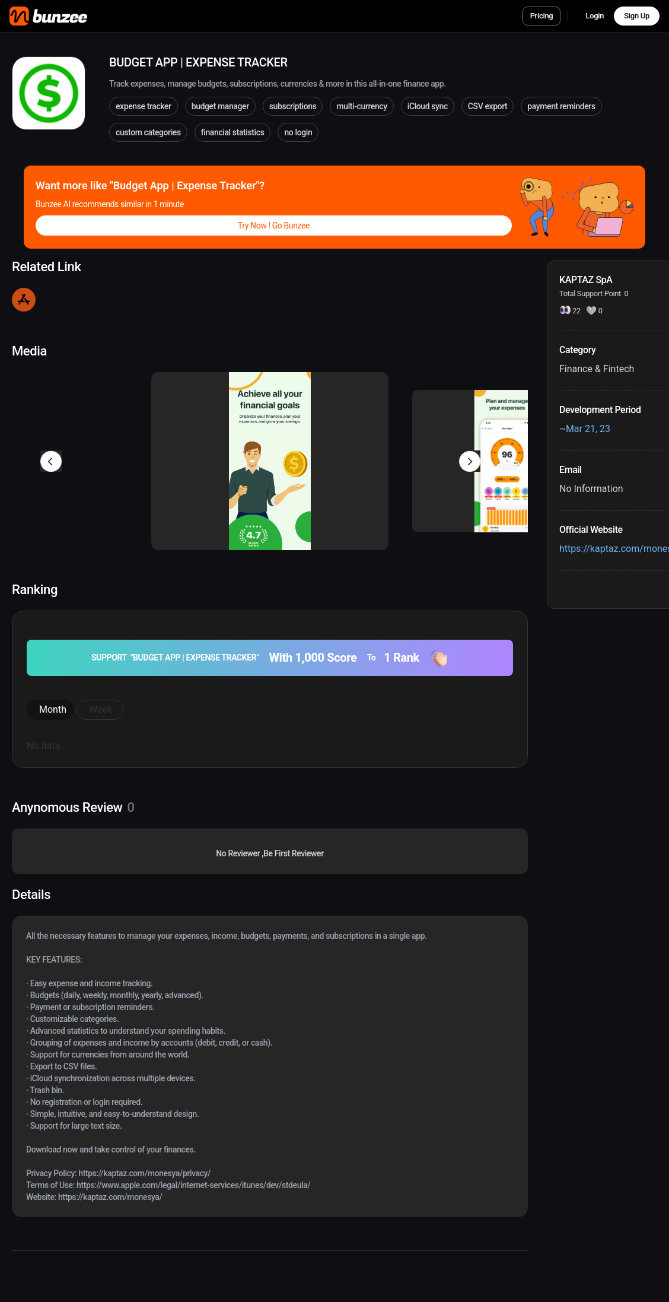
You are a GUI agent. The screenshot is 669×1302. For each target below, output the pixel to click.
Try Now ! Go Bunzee (274, 225)
